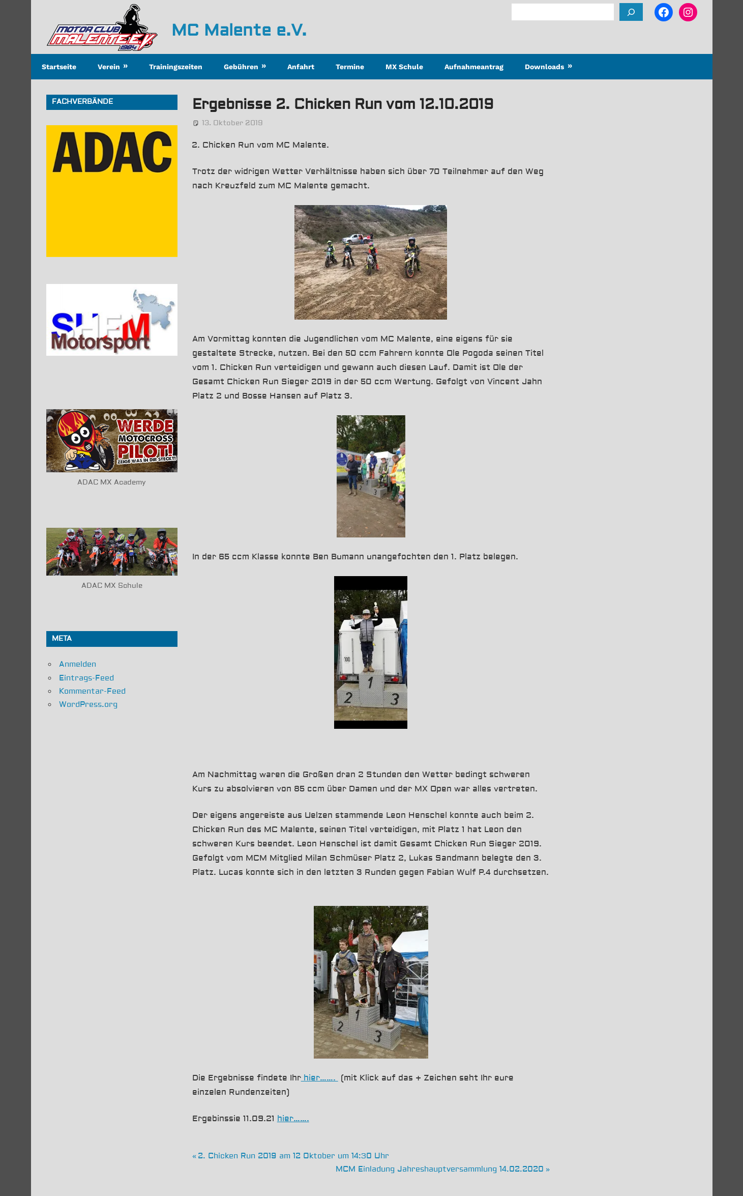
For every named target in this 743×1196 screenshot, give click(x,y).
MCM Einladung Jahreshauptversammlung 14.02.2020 (440, 1169)
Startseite (59, 67)
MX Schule (404, 67)
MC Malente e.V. (239, 30)
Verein (109, 67)
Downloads (544, 67)
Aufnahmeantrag (473, 67)
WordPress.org (88, 704)
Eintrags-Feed (86, 678)
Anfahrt (300, 67)
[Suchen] (631, 12)
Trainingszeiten (175, 67)
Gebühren (241, 67)
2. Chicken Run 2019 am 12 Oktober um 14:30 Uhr (293, 1156)
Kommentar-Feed (92, 691)
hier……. (319, 1078)
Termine (350, 67)
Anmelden (77, 664)
